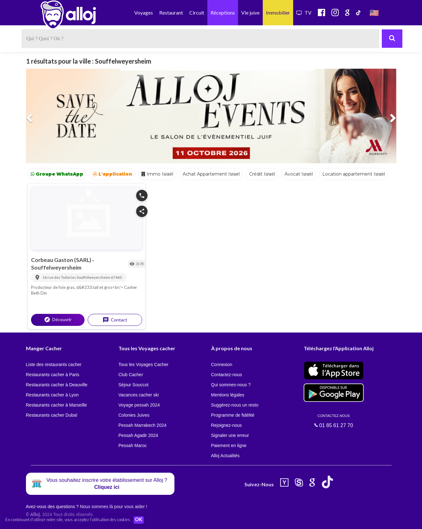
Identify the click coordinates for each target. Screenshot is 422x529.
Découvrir (58, 319)
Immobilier (278, 12)
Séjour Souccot (133, 384)
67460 (116, 277)
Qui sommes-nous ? (231, 384)
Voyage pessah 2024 (139, 405)
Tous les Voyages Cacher (143, 364)
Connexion (221, 364)
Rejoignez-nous (226, 425)
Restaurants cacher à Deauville (57, 384)
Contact (115, 320)
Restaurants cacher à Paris (52, 374)
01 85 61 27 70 (334, 421)
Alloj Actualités (225, 455)
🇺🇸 (374, 12)
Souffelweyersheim (56, 267)
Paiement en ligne (229, 445)
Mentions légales (227, 394)
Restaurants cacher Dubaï (52, 415)
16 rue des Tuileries (59, 277)
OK (139, 519)
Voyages (143, 12)
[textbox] (200, 38)
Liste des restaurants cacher (54, 364)
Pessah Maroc (132, 445)
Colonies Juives (133, 415)
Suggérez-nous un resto (234, 405)
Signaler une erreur (230, 435)
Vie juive (250, 12)
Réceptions (223, 12)
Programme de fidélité (233, 415)
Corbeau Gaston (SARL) (61, 259)
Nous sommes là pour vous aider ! (113, 506)
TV (304, 12)
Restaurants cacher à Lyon (52, 394)
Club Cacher (130, 374)
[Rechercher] (392, 38)
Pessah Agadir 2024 (138, 435)
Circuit (196, 12)
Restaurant (171, 12)
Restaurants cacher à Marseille (56, 405)
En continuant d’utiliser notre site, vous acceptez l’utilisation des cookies (67, 519)
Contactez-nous (226, 374)
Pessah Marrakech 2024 (142, 425)
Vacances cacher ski (138, 394)
